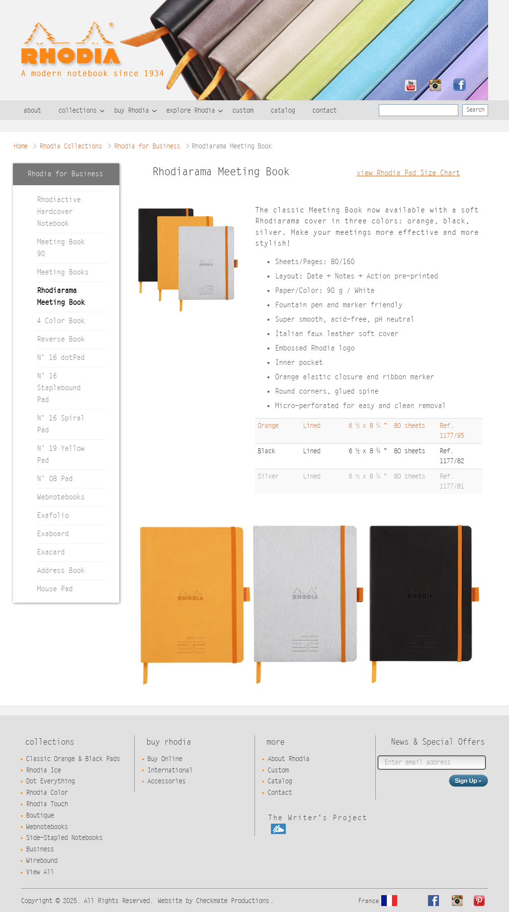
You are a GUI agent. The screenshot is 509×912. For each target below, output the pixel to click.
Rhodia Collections (70, 146)
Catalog (279, 781)
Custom (277, 770)
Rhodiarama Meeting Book (61, 296)
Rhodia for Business (147, 146)
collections (77, 110)
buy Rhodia (131, 110)
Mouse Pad (55, 589)
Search (475, 110)
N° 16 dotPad (61, 357)
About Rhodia (288, 759)
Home (20, 146)
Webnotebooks (61, 497)
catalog (282, 110)
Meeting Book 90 (61, 248)
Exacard (51, 552)
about (32, 110)
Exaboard (53, 534)
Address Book (61, 570)
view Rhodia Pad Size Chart (408, 173)
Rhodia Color (47, 792)
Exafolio (53, 515)
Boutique (40, 815)
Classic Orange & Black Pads (73, 759)
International (169, 770)
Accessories (166, 781)
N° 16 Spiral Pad (61, 424)
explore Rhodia (190, 110)
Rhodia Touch (47, 804)
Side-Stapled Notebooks (64, 838)
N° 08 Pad (55, 479)
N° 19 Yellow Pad (61, 454)
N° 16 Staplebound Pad (59, 388)
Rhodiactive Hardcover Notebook (59, 211)
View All (40, 872)
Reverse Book (61, 339)
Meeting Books (62, 272)
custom (242, 110)
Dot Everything (50, 781)
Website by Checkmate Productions (213, 901)
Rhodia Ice (43, 770)
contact (324, 110)
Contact (279, 792)
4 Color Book (61, 321)
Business (40, 849)
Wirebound (41, 860)
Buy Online (164, 759)
